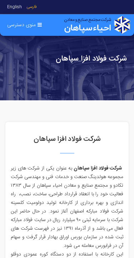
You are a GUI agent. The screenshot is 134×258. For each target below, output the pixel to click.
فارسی (31, 7)
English (14, 7)
